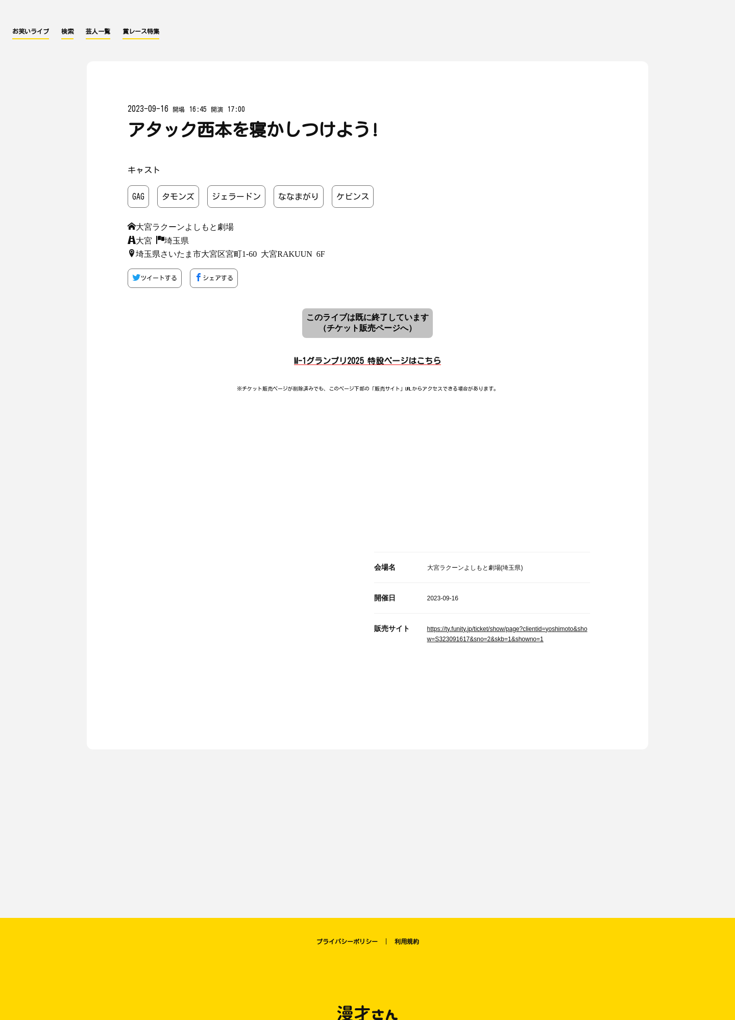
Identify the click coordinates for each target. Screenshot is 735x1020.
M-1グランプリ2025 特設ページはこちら (367, 361)
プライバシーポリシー (347, 941)
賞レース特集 (140, 31)
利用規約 (407, 941)
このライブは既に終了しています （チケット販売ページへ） (367, 322)
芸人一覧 (98, 31)
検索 (67, 31)
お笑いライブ (30, 31)
